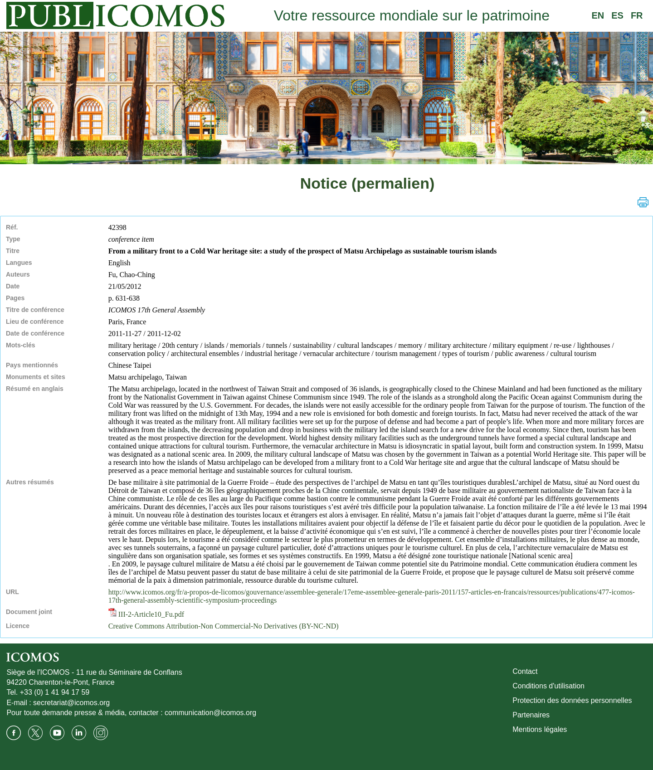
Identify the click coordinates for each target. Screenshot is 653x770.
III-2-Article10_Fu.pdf (146, 614)
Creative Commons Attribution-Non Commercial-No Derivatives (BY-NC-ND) (223, 626)
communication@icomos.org (210, 712)
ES (617, 15)
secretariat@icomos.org (71, 703)
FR (637, 15)
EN (597, 15)
